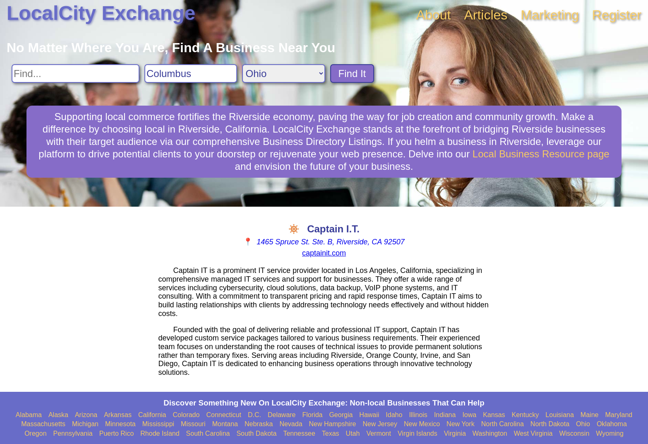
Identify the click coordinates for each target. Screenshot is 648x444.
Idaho (394, 414)
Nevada (290, 423)
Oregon (35, 433)
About (433, 14)
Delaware (282, 414)
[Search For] (75, 73)
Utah (353, 433)
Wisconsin (574, 433)
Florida (312, 414)
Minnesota (120, 423)
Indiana (445, 414)
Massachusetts (43, 423)
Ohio (583, 423)
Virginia (455, 433)
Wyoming (610, 433)
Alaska (58, 414)
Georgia (341, 414)
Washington (490, 433)
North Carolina (502, 423)
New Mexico (422, 423)
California (152, 414)
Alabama (29, 414)
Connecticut (223, 414)
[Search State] (283, 73)
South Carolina (208, 433)
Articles (485, 14)
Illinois (418, 414)
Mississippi (158, 423)
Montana (225, 423)
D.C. (254, 414)
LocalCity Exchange (101, 13)
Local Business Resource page (541, 153)
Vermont (378, 433)
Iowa (469, 414)
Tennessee (299, 433)
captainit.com (324, 253)
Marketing (550, 14)
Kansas (494, 414)
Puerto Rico (116, 433)
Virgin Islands (417, 433)
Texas (330, 433)
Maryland (618, 414)
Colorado (186, 414)
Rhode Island (159, 433)
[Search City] (190, 73)
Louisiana (559, 414)
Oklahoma (612, 423)
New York (460, 423)
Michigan (85, 423)
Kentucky (525, 414)
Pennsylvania (73, 433)
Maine (590, 414)
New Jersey (379, 423)
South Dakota (256, 433)
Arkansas (118, 414)
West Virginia (533, 433)
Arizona (86, 414)
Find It (352, 73)
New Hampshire (332, 423)
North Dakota (549, 423)
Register (616, 14)
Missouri (193, 423)
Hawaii (369, 414)
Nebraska (259, 423)
